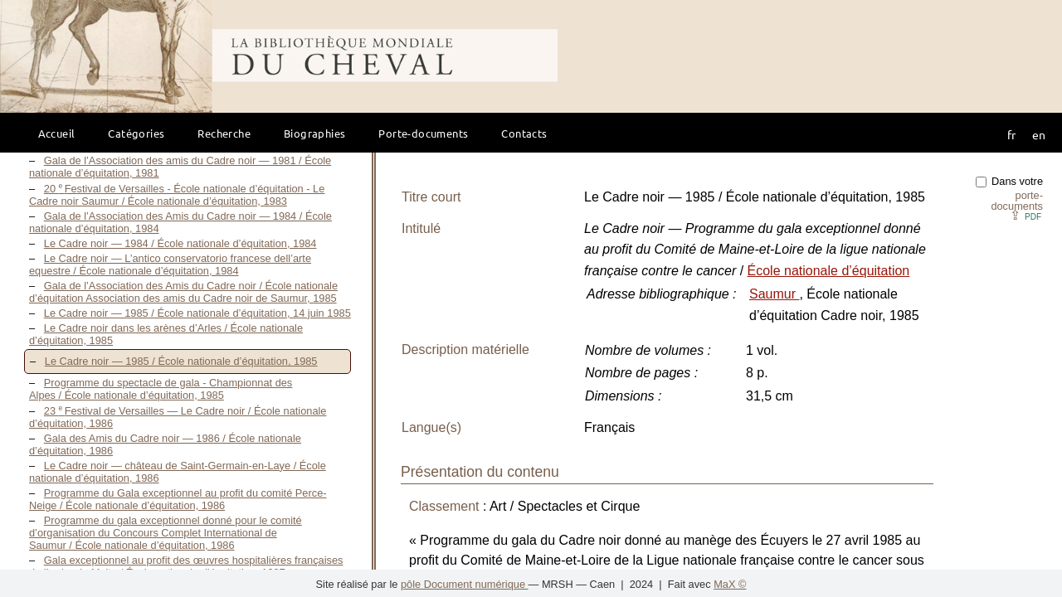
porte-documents (1017, 200)
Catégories (136, 133)
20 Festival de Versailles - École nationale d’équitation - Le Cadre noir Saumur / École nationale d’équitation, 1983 (176, 194)
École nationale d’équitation (829, 271)
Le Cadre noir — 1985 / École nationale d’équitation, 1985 (181, 361)
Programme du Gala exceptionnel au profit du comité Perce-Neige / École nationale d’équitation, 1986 (178, 499)
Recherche (224, 133)
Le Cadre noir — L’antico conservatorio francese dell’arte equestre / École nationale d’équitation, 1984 (170, 264)
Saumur (774, 294)
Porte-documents (423, 133)
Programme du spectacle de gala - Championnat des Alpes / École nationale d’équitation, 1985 (160, 388)
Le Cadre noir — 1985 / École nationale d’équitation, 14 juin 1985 (197, 313)
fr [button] (1011, 134)
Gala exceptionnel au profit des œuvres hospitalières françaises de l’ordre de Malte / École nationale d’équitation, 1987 (186, 566)
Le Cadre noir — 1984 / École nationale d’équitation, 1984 (180, 243)
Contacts (524, 133)
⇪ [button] (1025, 215)
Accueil (57, 133)
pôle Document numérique (465, 584)
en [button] (1038, 134)
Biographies (314, 133)
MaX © (730, 584)
